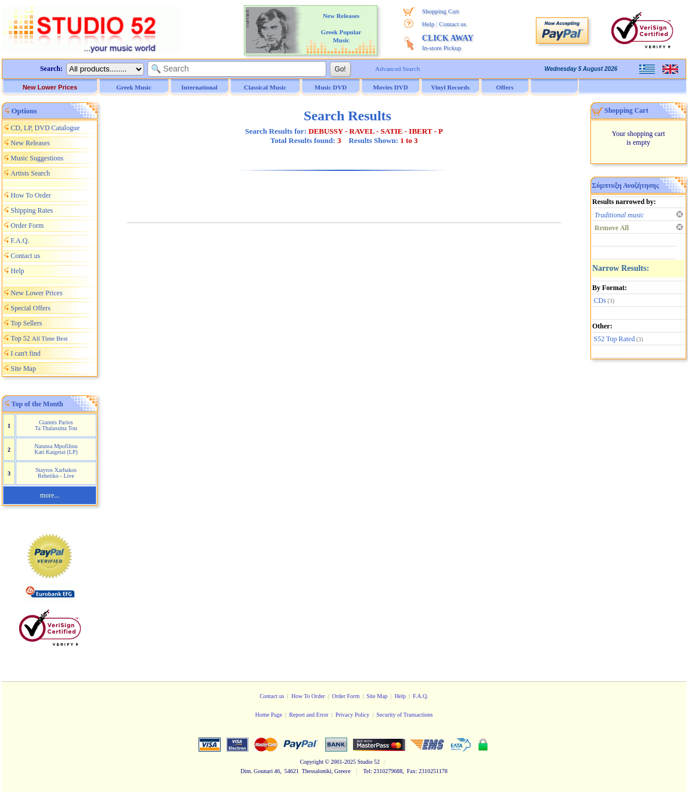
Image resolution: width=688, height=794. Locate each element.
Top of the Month (37, 404)
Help (428, 23)
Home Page (268, 714)
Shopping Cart (440, 11)
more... (50, 495)
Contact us (452, 23)
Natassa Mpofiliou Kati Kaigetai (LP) (55, 449)
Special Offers (30, 308)
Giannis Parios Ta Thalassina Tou (56, 425)
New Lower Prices (50, 87)
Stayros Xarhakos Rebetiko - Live (56, 473)
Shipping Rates (31, 210)
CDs (600, 300)
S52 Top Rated (614, 339)
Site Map (23, 368)
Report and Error (309, 714)
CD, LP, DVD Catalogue (45, 128)
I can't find (25, 353)
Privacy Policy (353, 714)
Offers (505, 87)
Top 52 (38, 338)
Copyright (311, 762)
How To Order (30, 195)
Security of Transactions (404, 714)
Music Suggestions (36, 158)
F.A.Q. (19, 241)
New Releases (30, 143)
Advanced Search (397, 68)
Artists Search (30, 173)
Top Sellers (26, 323)
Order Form (27, 225)
